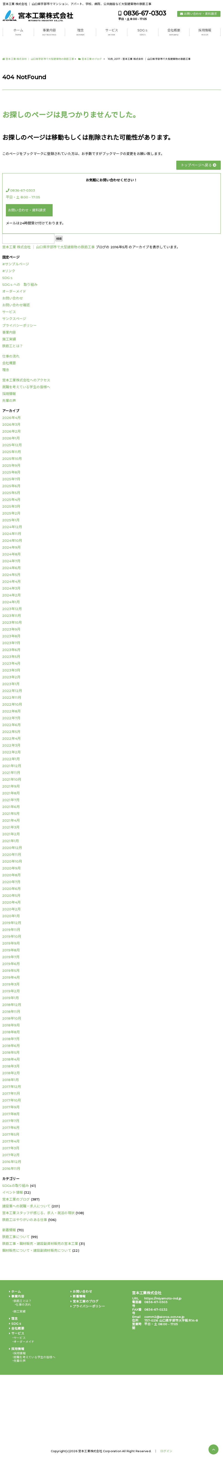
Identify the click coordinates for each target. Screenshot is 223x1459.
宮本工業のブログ (16, 1199)
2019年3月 (11, 984)
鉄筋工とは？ (12, 346)
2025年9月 (11, 465)
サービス (111, 32)
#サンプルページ (15, 264)
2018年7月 (11, 1039)
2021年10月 (11, 779)
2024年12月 (12, 527)
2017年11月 (11, 1093)
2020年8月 (11, 875)
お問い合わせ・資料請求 (200, 13)
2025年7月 (11, 479)
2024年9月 (11, 547)
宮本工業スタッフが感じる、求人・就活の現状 (38, 1213)
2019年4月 (11, 977)
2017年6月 (11, 1127)
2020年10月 (12, 861)
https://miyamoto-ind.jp (163, 1298)
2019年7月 (11, 957)
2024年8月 (11, 554)
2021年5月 (11, 813)
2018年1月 (10, 1080)
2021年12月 (11, 766)
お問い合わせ (12, 298)
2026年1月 (11, 438)
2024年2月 (11, 595)
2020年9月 (11, 868)
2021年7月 (11, 800)
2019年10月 (11, 936)
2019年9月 (11, 943)
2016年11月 (11, 1168)
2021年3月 (11, 827)
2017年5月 (10, 1134)
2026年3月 (11, 424)
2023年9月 (11, 629)
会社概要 (173, 32)
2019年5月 (11, 970)
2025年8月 (11, 472)
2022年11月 (11, 697)
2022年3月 (11, 745)
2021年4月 (11, 820)
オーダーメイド (14, 291)
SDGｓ (142, 32)
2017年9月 (11, 1107)
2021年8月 (11, 793)
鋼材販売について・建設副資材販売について (36, 1250)
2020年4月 (11, 902)
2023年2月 (11, 677)
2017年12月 (11, 1086)
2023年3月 (11, 670)
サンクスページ (14, 319)
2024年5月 (11, 574)
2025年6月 (11, 486)
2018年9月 (11, 1025)
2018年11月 (11, 1011)
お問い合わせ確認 (16, 305)
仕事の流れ (11, 356)
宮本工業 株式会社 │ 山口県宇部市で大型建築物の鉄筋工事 (48, 247)
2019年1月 (10, 998)
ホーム (18, 32)
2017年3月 (10, 1148)
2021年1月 (10, 841)
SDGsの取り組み (15, 1185)
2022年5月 (11, 732)
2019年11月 (11, 929)
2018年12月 (11, 1005)
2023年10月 (12, 622)
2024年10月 (12, 540)
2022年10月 (12, 704)
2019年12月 (11, 923)
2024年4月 (11, 581)
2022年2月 (11, 752)
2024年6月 (11, 568)
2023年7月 (11, 643)
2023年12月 (12, 609)
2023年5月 (11, 656)
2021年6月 (11, 807)
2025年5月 (11, 493)
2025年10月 (12, 458)
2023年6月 (11, 650)
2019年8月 (11, 950)
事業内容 (49, 32)
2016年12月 (11, 1162)
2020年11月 (11, 854)
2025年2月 (11, 513)
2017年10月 (11, 1100)
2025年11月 (11, 452)
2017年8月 (11, 1114)
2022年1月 (11, 759)
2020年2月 (11, 909)
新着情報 (9, 1230)
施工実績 (9, 339)
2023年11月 (11, 615)
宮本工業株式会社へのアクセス (26, 380)
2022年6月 (11, 725)
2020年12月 (12, 848)
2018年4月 (11, 1059)
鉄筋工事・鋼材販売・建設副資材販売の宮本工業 (40, 1243)
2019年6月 (11, 964)
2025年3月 (11, 506)
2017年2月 (11, 1155)
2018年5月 (11, 1052)
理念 (80, 32)
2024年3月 (11, 588)
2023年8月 (11, 636)
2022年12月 (12, 691)
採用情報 (204, 32)
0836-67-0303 (144, 13)
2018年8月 (11, 1032)
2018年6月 (11, 1046)
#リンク (8, 271)
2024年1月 (11, 602)
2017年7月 (10, 1121)
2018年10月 (11, 1018)
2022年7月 (11, 718)
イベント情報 (12, 1192)
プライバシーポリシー (19, 325)
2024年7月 (11, 561)
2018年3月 (11, 1066)
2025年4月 (11, 499)
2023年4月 (11, 663)
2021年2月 (11, 834)
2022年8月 (11, 711)
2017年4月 (11, 1141)
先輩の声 (9, 400)
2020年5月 (11, 895)
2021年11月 (11, 772)
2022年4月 (11, 738)
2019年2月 (11, 991)
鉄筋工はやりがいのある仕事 (24, 1220)
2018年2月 (11, 1073)
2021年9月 (11, 786)
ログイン (166, 1451)
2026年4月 (11, 417)
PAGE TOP (213, 1449)
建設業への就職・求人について (26, 1206)
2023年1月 (11, 684)
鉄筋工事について (16, 1237)
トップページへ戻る (198, 165)
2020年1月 (11, 916)
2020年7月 (11, 882)
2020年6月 (11, 889)
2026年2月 (11, 431)
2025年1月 (11, 520)
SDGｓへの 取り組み (19, 284)
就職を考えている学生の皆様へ (26, 387)
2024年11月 (11, 534)
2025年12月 (12, 445)
